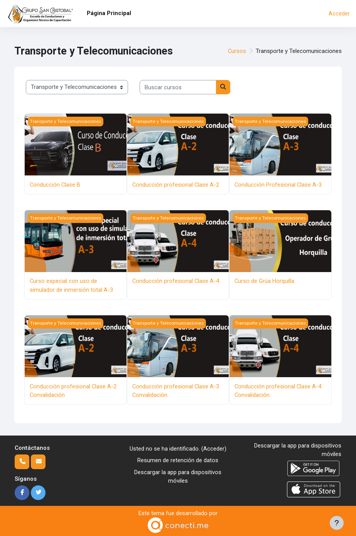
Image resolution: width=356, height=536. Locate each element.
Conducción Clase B (55, 184)
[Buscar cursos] (178, 87)
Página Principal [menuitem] (109, 13)
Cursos (237, 51)
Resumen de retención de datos (177, 460)
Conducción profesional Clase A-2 (175, 184)
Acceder (339, 13)
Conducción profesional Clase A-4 (175, 280)
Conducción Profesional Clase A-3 (278, 184)
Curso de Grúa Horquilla (264, 280)
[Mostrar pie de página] (337, 523)
